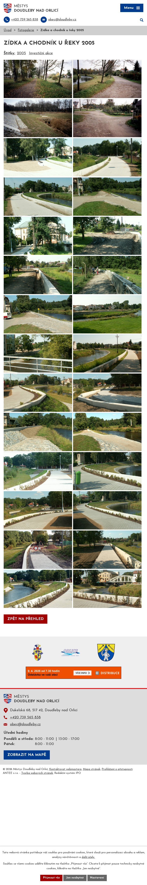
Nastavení (98, 877)
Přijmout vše (50, 877)
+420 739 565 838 (25, 813)
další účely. (88, 857)
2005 (21, 54)
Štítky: (9, 54)
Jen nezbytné (75, 877)
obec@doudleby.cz (25, 820)
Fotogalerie (26, 30)
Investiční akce (41, 54)
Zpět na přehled (25, 715)
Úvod (7, 30)
